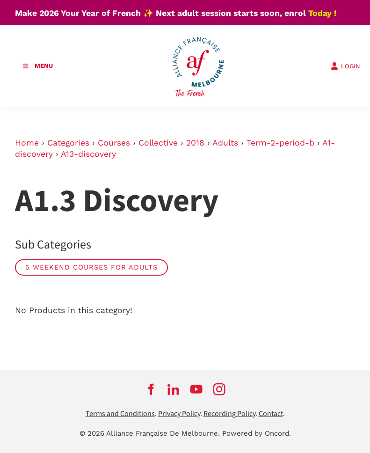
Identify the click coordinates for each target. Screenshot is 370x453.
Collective (158, 142)
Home (27, 142)
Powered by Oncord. (256, 433)
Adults (225, 142)
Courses (114, 142)
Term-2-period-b (280, 142)
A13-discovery (88, 154)
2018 (195, 142)
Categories (68, 142)
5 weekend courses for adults (91, 267)
